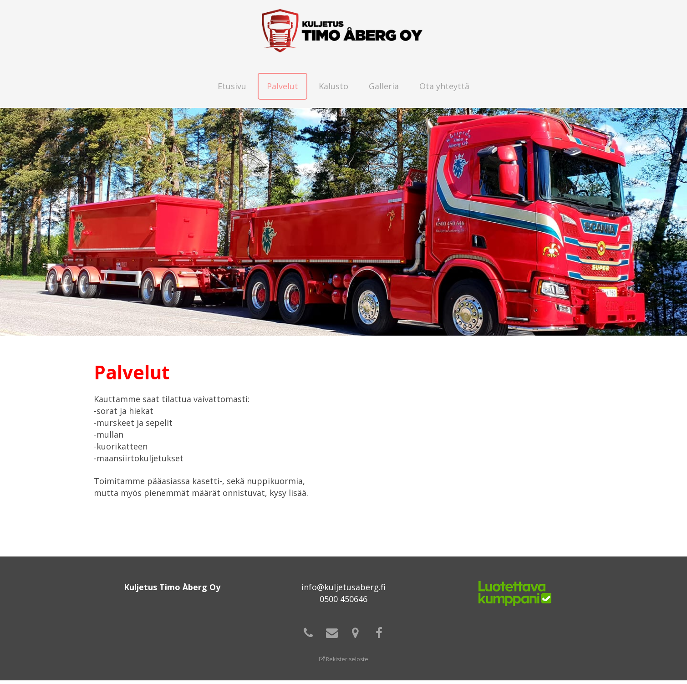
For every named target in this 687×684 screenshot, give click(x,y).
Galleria (384, 86)
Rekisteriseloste (343, 662)
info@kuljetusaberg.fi (343, 587)
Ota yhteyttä (444, 86)
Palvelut (282, 86)
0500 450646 (343, 598)
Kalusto (333, 86)
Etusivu (232, 86)
